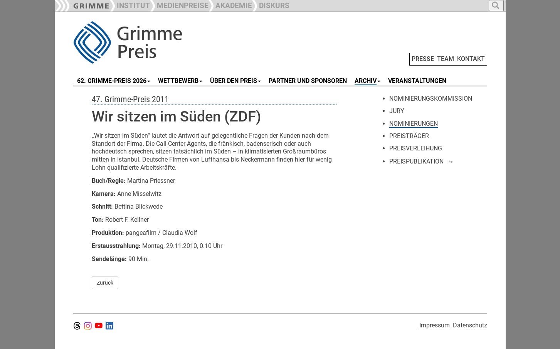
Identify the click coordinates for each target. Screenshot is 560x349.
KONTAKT (471, 58)
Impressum (434, 325)
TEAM (445, 58)
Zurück (105, 283)
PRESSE (423, 58)
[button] (179, 5)
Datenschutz (470, 325)
